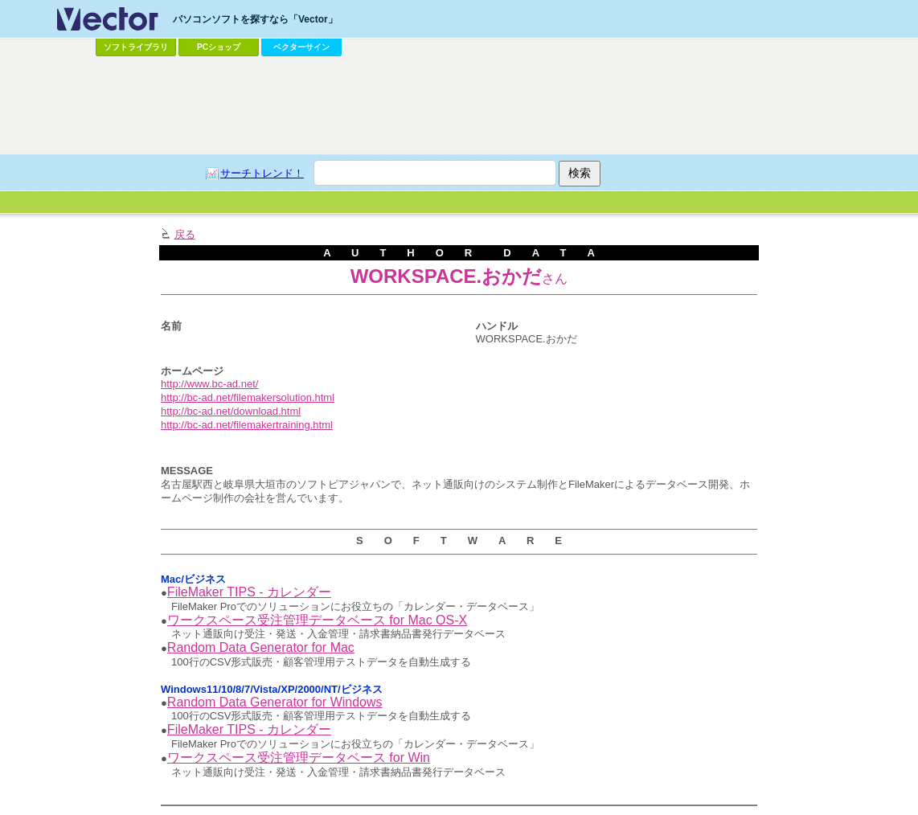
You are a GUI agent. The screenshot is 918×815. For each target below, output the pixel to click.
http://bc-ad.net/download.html (231, 411)
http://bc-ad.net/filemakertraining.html (247, 425)
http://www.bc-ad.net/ (209, 384)
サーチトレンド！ (262, 173)
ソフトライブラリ (136, 47)
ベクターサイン (301, 47)
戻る (184, 234)
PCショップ (218, 47)
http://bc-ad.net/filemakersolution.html (247, 397)
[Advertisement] (459, 105)
